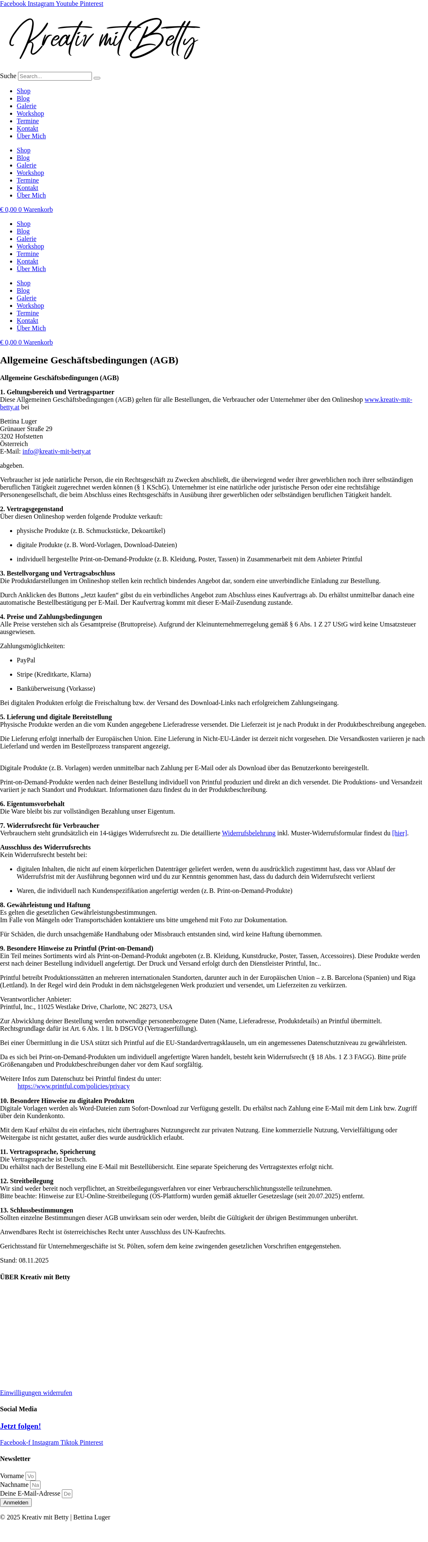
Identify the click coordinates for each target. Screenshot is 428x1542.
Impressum (15, 1335)
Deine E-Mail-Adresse (31, 1493)
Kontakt (27, 128)
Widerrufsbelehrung (248, 833)
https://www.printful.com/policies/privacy (74, 1086)
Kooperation (16, 1307)
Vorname (12, 1475)
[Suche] (97, 78)
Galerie (26, 105)
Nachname (15, 1484)
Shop (24, 90)
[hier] (399, 833)
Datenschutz (16, 1350)
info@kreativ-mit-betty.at (57, 451)
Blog (23, 98)
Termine (28, 120)
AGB (7, 1378)
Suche (8, 75)
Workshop (30, 113)
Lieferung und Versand (30, 1293)
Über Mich (31, 135)
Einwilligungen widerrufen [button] (36, 1392)
